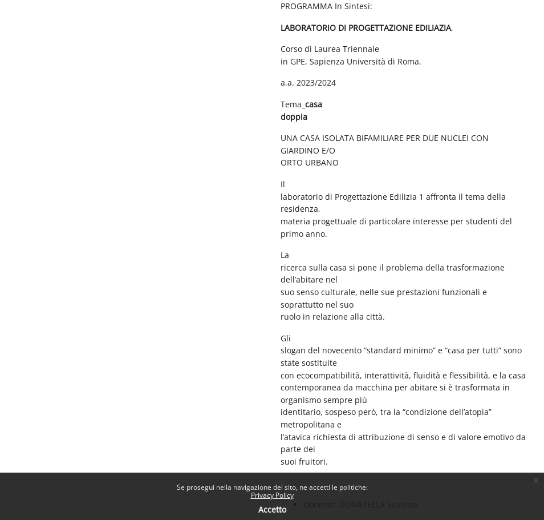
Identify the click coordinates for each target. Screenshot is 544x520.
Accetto (272, 509)
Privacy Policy (272, 495)
